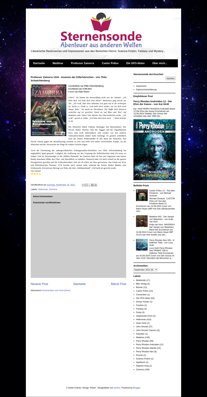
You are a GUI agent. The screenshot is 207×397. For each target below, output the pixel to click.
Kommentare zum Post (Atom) (56, 290)
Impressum (141, 86)
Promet (139, 355)
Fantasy (139, 309)
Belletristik (141, 280)
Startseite (39, 63)
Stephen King (142, 366)
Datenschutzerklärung (146, 89)
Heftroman (43, 189)
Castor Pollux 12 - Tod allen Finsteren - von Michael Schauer (162, 193)
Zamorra (53, 189)
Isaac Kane (141, 323)
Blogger (136, 388)
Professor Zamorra (82, 63)
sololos (117, 388)
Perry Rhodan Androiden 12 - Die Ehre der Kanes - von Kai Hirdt (152, 102)
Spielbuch (140, 362)
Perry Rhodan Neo (144, 351)
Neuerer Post (39, 284)
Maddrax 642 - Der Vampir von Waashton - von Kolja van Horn (161, 219)
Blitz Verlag (141, 284)
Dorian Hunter (142, 301)
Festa (138, 312)
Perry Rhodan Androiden (147, 344)
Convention (141, 294)
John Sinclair (142, 326)
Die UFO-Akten (135, 63)
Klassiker (140, 334)
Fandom (140, 305)
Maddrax (58, 63)
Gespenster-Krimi (144, 316)
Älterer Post (118, 284)
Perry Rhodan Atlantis (146, 348)
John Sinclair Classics (146, 330)
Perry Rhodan (142, 341)
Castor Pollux (110, 63)
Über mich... (159, 63)
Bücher (139, 287)
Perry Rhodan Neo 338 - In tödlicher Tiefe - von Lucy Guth (161, 242)
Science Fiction (143, 358)
